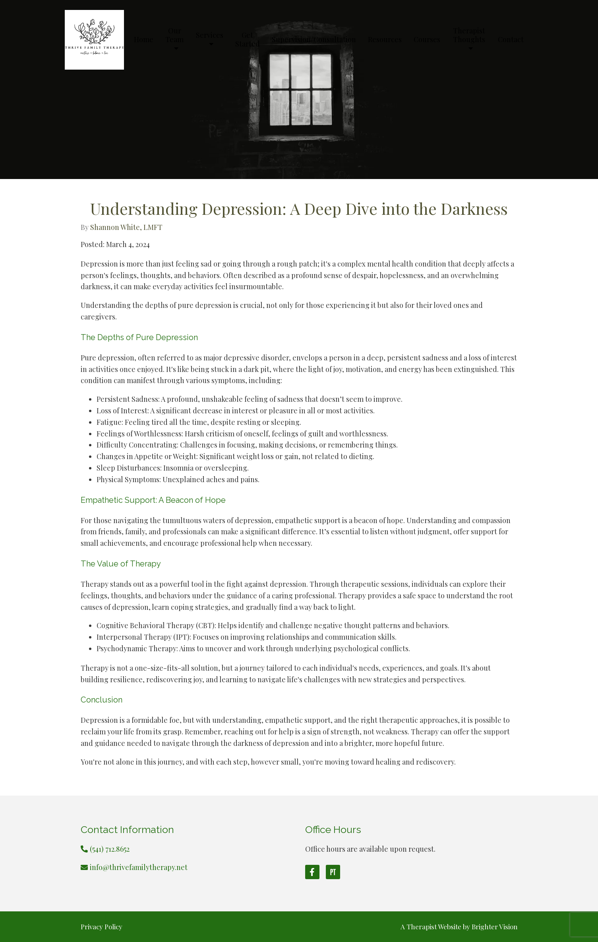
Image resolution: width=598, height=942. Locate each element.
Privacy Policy (101, 926)
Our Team (174, 35)
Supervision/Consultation (314, 39)
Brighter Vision (495, 926)
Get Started (247, 40)
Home (143, 39)
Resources (385, 39)
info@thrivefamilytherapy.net (139, 867)
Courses (427, 39)
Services (209, 35)
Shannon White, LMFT (126, 227)
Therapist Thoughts (469, 35)
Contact (511, 39)
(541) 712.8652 (110, 849)
